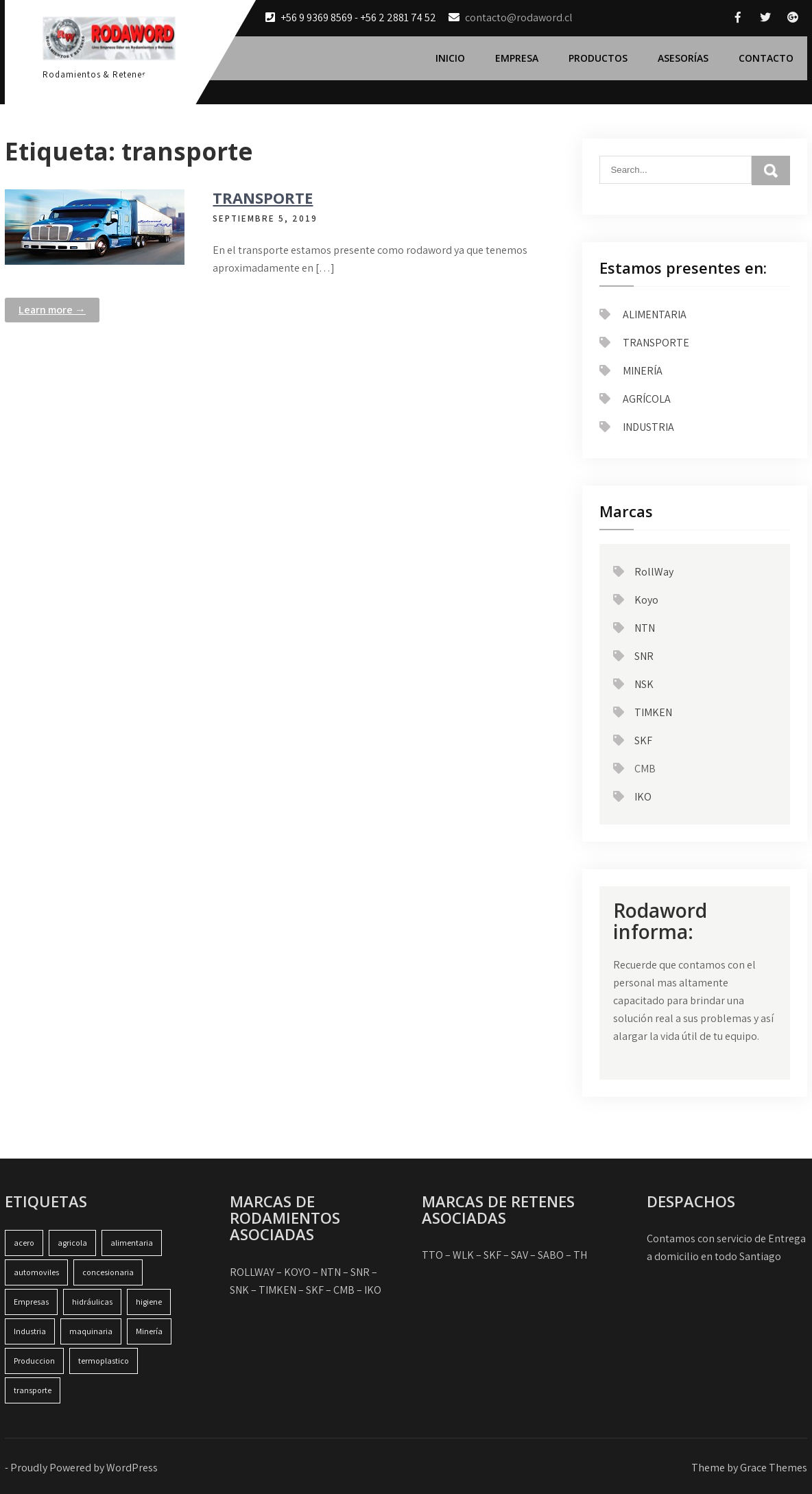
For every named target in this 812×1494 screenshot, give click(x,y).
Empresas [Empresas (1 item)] (31, 1301)
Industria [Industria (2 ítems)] (30, 1331)
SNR (644, 656)
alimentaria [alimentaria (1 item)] (131, 1242)
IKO (643, 797)
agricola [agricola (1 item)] (72, 1242)
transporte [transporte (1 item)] (32, 1390)
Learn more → (52, 310)
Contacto (766, 57)
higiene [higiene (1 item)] (149, 1301)
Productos (598, 57)
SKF (643, 740)
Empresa (516, 57)
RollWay (653, 572)
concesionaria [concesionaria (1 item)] (108, 1272)
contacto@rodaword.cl (519, 17)
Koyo (646, 600)
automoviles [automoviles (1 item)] (36, 1272)
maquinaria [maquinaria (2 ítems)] (90, 1331)
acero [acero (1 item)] (24, 1242)
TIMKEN (653, 712)
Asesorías (683, 57)
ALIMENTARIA (654, 314)
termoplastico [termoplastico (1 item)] (103, 1360)
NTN (644, 628)
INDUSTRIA (648, 427)
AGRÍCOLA (647, 399)
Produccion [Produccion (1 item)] (34, 1360)
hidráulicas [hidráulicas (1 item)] (92, 1301)
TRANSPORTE (263, 197)
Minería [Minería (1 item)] (149, 1331)
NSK (644, 684)
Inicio (450, 57)
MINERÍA (642, 371)
